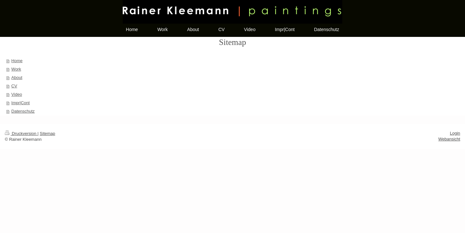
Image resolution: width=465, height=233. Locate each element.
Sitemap (47, 133)
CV (14, 85)
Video (16, 94)
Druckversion (21, 133)
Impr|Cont (20, 102)
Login (455, 133)
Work (16, 69)
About (16, 77)
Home (17, 60)
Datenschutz (23, 111)
